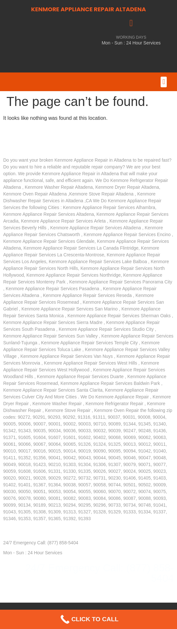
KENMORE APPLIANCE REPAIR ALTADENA (88, 9)
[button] (164, 82)
